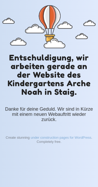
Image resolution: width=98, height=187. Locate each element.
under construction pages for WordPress (61, 137)
